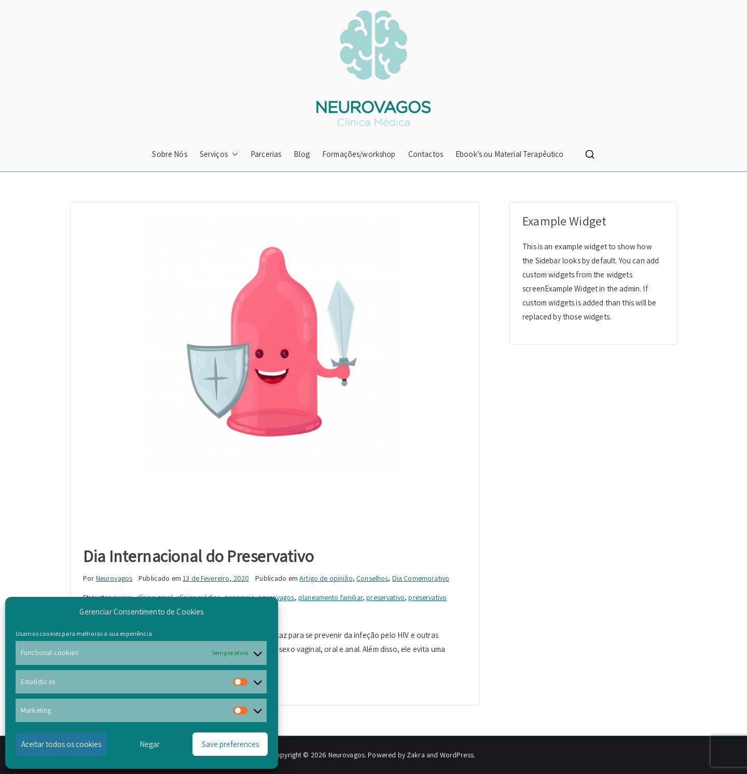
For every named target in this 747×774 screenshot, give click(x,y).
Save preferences (230, 744)
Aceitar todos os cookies (61, 744)
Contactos (425, 154)
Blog (302, 154)
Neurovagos (114, 578)
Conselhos (372, 578)
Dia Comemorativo (420, 578)
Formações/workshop (359, 154)
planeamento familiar (330, 597)
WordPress (457, 754)
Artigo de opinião (326, 578)
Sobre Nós (169, 154)
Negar (150, 744)
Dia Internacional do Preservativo (198, 556)
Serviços (219, 154)
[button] (233, 154)
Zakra (416, 754)
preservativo (385, 597)
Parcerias (266, 154)
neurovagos (276, 597)
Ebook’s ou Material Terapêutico (509, 154)
